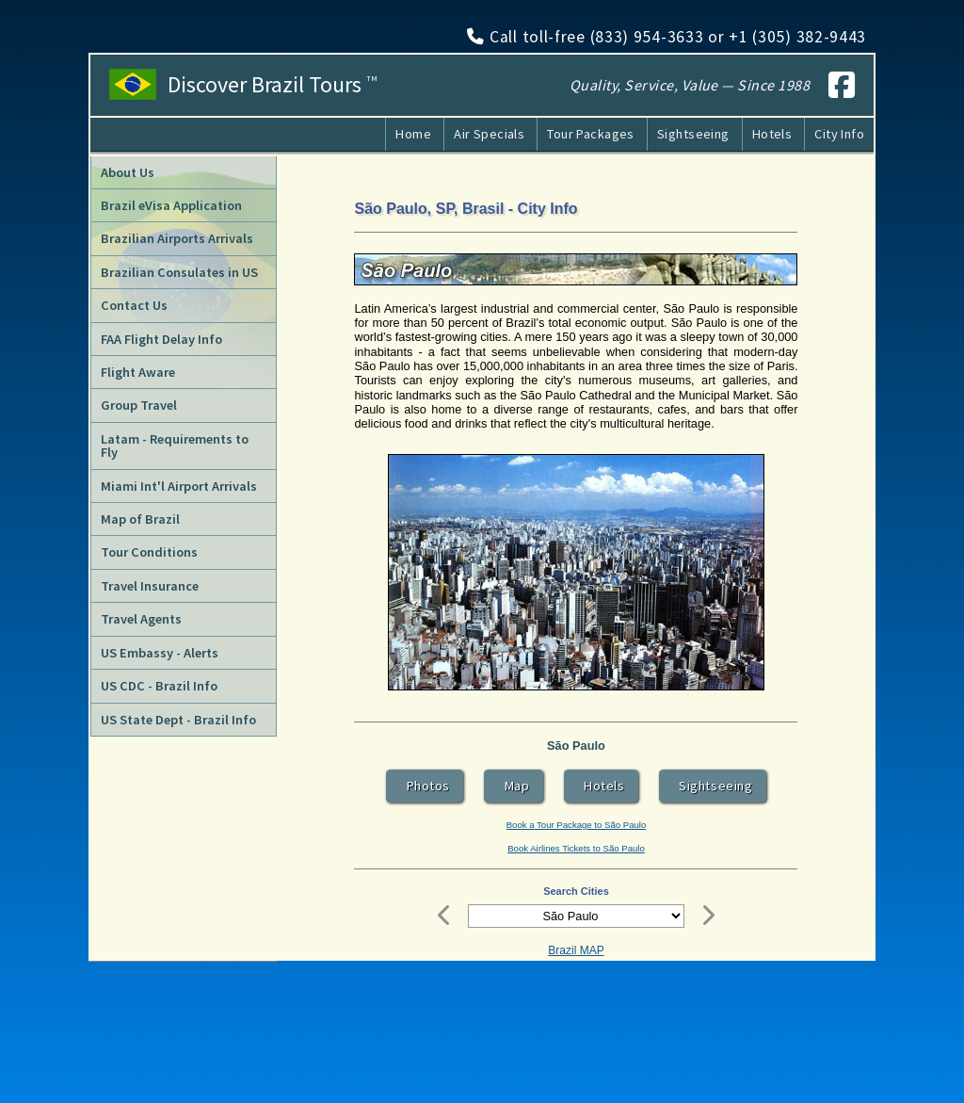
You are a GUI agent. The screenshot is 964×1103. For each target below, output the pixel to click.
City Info (839, 133)
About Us (127, 172)
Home (413, 133)
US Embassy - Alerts (159, 652)
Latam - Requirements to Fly (175, 445)
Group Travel (139, 405)
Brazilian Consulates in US (179, 272)
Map (514, 785)
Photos (424, 785)
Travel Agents (141, 618)
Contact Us (134, 305)
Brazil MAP (575, 950)
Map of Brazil (140, 519)
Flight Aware (138, 372)
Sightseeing (693, 133)
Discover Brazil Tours (273, 84)
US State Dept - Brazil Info (178, 719)
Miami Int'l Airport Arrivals (179, 486)
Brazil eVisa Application (171, 205)
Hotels (772, 133)
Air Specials (489, 133)
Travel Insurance (150, 585)
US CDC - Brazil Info (159, 685)
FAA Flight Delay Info (161, 339)
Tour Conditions (149, 551)
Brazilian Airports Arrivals (177, 238)
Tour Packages (591, 133)
